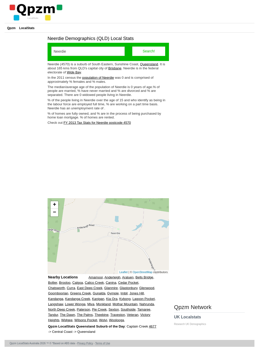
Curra (71, 288)
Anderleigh (112, 277)
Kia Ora (112, 299)
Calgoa (77, 282)
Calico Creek (94, 282)
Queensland (149, 64)
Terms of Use (102, 343)
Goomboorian (58, 293)
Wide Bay (74, 72)
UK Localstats (192, 320)
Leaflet (123, 272)
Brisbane (114, 68)
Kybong (125, 299)
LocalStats (27, 28)
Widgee (67, 320)
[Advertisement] (108, 161)
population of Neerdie (98, 77)
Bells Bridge (144, 277)
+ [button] (54, 205)
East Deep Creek (89, 288)
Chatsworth (56, 288)
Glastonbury (128, 288)
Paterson (83, 309)
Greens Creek (80, 293)
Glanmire (111, 288)
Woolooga (116, 320)
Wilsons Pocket (85, 320)
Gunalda (99, 293)
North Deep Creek (61, 309)
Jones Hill (137, 293)
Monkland (103, 304)
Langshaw (55, 304)
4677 (152, 326)
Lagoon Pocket (144, 299)
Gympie (113, 293)
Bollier (52, 282)
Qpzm (11, 28)
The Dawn (67, 315)
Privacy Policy (85, 343)
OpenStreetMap (143, 272)
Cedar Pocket (128, 282)
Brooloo (64, 282)
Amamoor (96, 277)
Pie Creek (99, 309)
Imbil (124, 293)
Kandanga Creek (77, 299)
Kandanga (55, 299)
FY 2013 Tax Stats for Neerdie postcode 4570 (97, 123)
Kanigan (98, 299)
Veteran (132, 315)
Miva (90, 304)
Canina (111, 282)
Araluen (128, 277)
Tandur (53, 315)
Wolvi (103, 320)
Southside (128, 309)
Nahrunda (146, 304)
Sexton (114, 309)
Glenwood (146, 288)
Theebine (102, 315)
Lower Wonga (75, 304)
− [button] (54, 212)
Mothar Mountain (125, 304)
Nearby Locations (63, 277)
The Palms (85, 315)
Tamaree (143, 309)
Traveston (117, 315)
